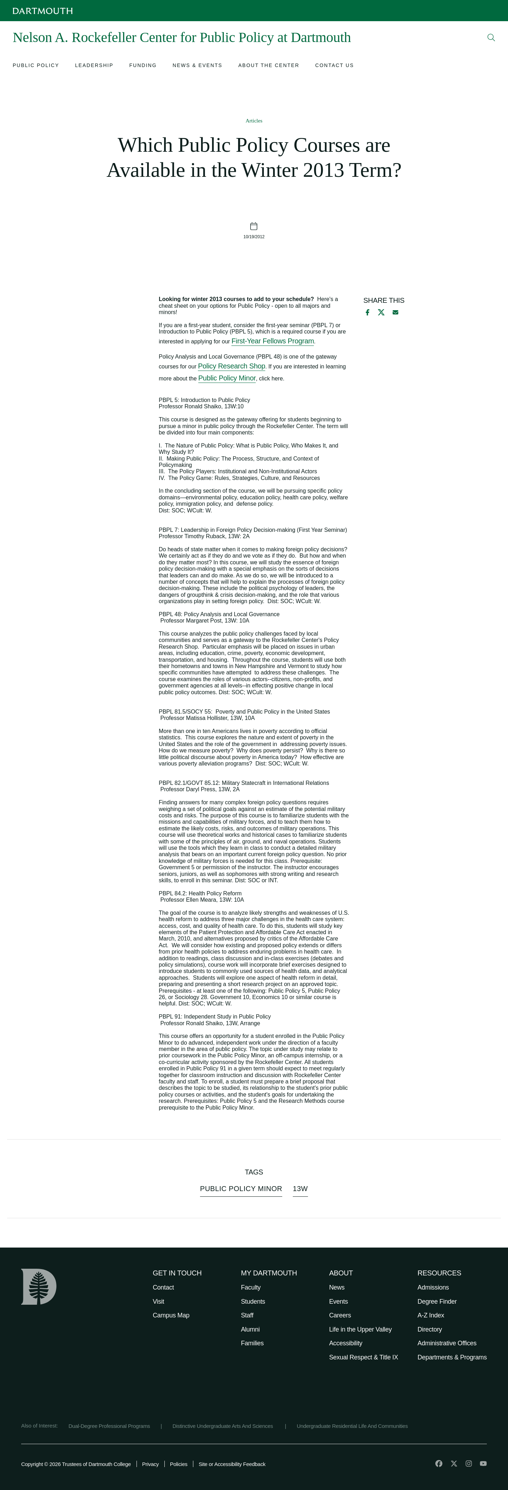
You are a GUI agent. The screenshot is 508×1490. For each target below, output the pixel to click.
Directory (430, 1329)
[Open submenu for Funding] (143, 66)
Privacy (150, 1464)
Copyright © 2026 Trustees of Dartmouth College (76, 1464)
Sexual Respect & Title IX (363, 1357)
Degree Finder (437, 1301)
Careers (340, 1315)
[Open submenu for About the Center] (268, 66)
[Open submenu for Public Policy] (36, 66)
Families (252, 1343)
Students (253, 1301)
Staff (247, 1315)
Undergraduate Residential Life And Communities (352, 1426)
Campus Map (171, 1315)
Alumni (250, 1329)
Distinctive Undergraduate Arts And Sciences (223, 1426)
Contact (163, 1287)
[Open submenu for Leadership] (94, 66)
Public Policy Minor (227, 378)
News (337, 1287)
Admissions (433, 1287)
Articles (254, 121)
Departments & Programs (452, 1357)
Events (338, 1301)
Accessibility (345, 1343)
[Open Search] (491, 37)
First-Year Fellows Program (272, 341)
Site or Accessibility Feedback (232, 1464)
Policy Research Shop (231, 366)
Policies (178, 1464)
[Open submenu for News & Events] (197, 66)
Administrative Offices (447, 1343)
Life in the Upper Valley (360, 1329)
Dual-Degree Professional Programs (109, 1426)
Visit (158, 1301)
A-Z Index (431, 1315)
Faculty (251, 1287)
